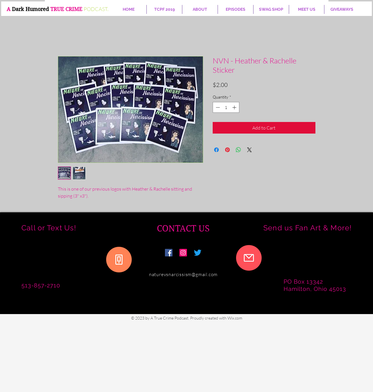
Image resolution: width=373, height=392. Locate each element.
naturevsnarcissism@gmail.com (183, 274)
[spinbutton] (226, 107)
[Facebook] (168, 252)
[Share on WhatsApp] (238, 149)
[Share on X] (249, 149)
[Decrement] (217, 107)
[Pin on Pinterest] (227, 149)
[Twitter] (197, 252)
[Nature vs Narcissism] (183, 252)
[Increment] (234, 107)
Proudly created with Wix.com (216, 318)
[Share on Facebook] (216, 149)
